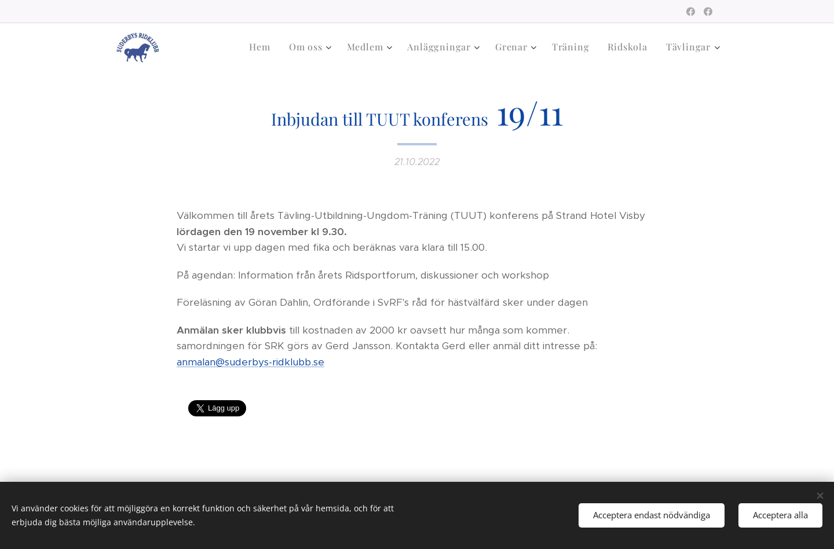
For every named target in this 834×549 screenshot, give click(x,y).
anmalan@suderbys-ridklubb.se (250, 362)
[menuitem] (262, 46)
